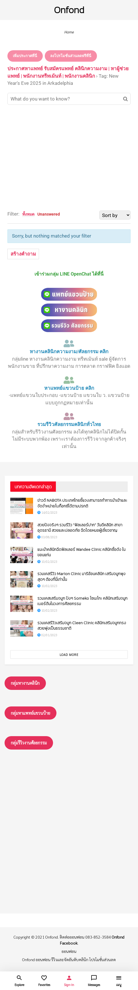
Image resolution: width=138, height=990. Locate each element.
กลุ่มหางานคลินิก (25, 683)
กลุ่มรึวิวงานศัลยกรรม (29, 742)
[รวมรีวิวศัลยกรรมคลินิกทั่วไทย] (69, 416)
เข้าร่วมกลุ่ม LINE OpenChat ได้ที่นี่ (69, 274)
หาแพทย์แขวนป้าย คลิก (69, 388)
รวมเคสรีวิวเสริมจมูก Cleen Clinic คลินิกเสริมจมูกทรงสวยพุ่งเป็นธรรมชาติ (81, 626)
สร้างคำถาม (23, 254)
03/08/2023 (47, 537)
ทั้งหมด (28, 214)
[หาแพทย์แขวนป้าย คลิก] (69, 380)
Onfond (69, 10)
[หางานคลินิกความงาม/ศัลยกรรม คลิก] (69, 343)
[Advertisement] (69, 158)
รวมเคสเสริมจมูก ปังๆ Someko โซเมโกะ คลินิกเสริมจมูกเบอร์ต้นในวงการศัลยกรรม (82, 601)
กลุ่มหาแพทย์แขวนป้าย (30, 713)
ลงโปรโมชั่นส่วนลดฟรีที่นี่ (70, 56)
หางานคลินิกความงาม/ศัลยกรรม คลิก (69, 351)
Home (69, 31)
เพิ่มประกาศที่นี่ (25, 56)
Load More (69, 654)
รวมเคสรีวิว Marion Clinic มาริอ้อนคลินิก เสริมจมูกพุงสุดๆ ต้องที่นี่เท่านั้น (81, 577)
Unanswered (48, 214)
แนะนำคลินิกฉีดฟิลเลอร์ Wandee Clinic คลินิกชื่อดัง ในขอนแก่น (81, 552)
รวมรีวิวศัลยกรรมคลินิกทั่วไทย (69, 424)
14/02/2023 (47, 512)
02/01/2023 (47, 635)
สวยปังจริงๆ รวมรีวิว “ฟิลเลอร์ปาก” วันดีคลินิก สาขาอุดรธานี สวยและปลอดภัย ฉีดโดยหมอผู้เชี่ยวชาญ (79, 528)
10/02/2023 (47, 561)
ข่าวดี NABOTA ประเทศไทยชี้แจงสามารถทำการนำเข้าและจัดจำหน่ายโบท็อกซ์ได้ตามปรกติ (82, 503)
